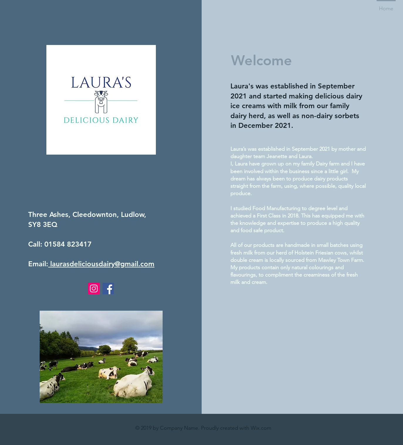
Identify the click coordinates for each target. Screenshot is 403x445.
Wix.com (261, 428)
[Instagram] (94, 288)
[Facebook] (108, 288)
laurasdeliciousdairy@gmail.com (101, 264)
